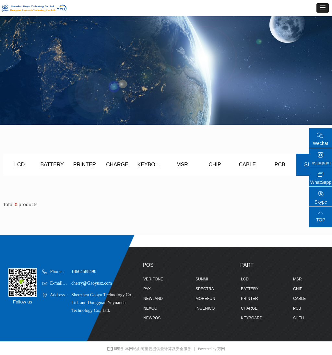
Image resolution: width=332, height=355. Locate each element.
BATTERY (52, 164)
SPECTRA (205, 289)
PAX (147, 289)
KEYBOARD (151, 164)
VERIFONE (153, 279)
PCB (280, 164)
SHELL (299, 318)
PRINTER (84, 164)
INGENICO (205, 308)
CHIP (214, 164)
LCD (19, 164)
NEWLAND (153, 298)
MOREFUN (205, 298)
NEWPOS (151, 318)
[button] (322, 8)
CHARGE (117, 164)
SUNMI (202, 279)
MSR (182, 164)
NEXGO (150, 308)
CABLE (247, 164)
